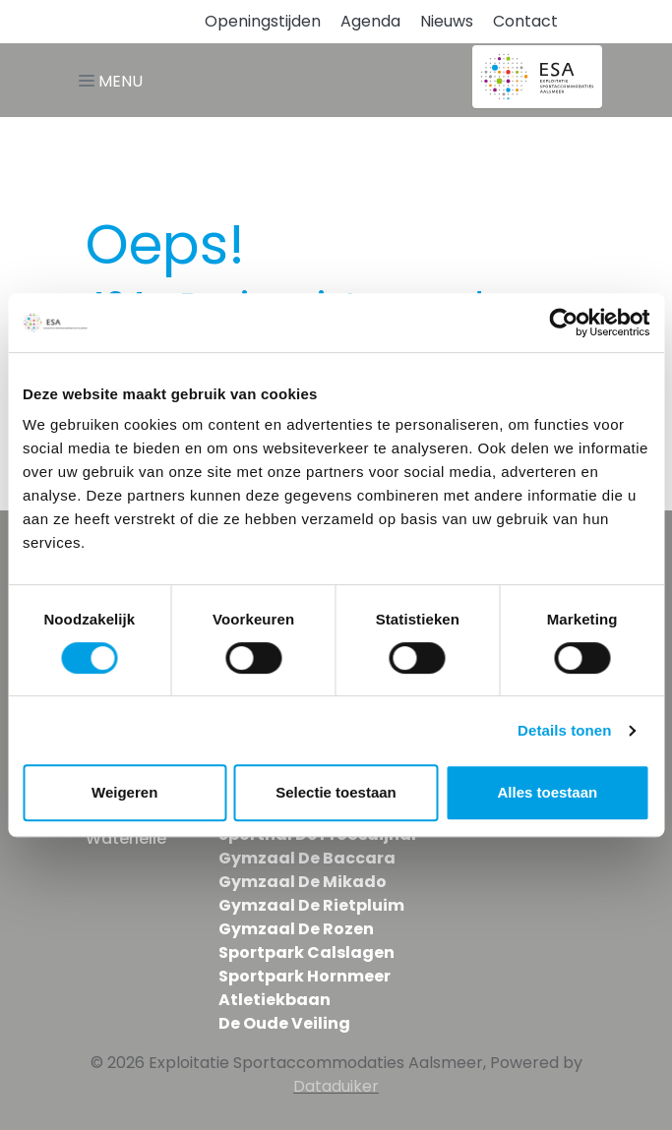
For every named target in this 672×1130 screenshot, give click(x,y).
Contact (525, 21)
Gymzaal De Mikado (302, 881)
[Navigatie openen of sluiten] (114, 80)
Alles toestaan (547, 792)
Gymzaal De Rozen (296, 929)
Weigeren (124, 792)
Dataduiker (336, 1086)
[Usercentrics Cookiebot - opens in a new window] (563, 322)
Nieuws (446, 21)
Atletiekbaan (274, 999)
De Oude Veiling (284, 1023)
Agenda (370, 21)
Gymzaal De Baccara (307, 858)
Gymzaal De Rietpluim (311, 905)
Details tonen (564, 730)
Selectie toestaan (336, 792)
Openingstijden (263, 21)
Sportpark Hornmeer (304, 976)
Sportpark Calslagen (306, 952)
